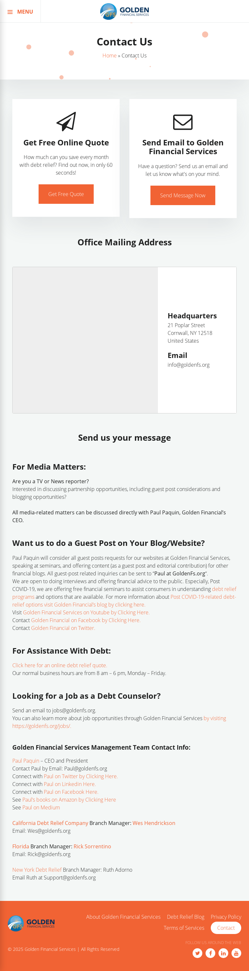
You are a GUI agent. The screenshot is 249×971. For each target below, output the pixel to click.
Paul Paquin (25, 760)
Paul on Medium (41, 807)
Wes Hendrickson (154, 823)
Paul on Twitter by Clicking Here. (81, 776)
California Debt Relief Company (50, 823)
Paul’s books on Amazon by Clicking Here (69, 799)
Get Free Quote (66, 194)
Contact (226, 927)
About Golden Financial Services (123, 917)
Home (109, 55)
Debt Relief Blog (185, 917)
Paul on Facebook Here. (71, 791)
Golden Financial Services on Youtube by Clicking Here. (86, 612)
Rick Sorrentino (92, 846)
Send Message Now (183, 195)
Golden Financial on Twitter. (63, 628)
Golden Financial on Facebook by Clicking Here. (86, 620)
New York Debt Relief (37, 869)
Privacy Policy (226, 917)
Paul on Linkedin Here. (70, 784)
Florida (20, 846)
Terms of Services (184, 928)
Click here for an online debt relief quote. (59, 665)
